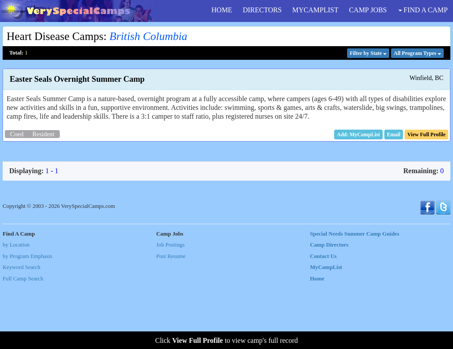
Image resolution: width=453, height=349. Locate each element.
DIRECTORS (262, 10)
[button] (393, 134)
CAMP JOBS (368, 10)
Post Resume (170, 321)
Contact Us (323, 321)
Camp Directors (329, 309)
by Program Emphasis (27, 321)
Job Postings (170, 309)
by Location (16, 309)
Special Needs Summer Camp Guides (354, 298)
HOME (222, 10)
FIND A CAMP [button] (423, 10)
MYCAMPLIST (315, 10)
